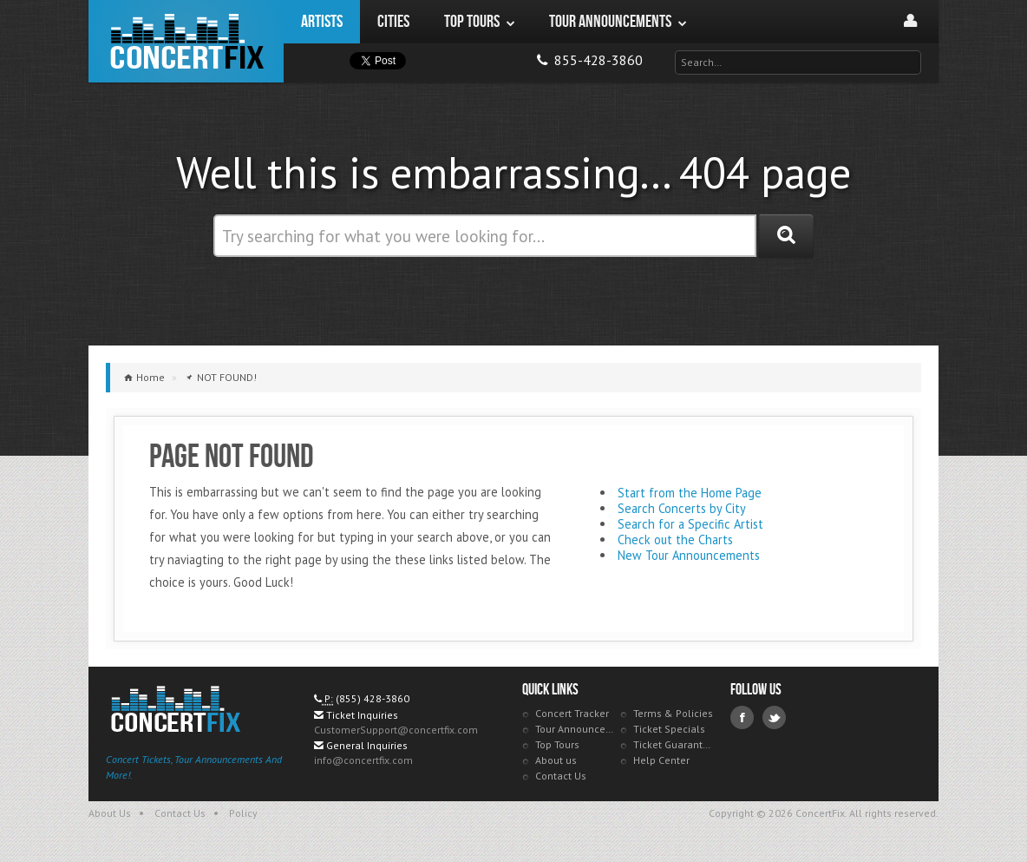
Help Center (661, 760)
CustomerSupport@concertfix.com (396, 729)
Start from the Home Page (690, 492)
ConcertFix (186, 41)
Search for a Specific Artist (690, 524)
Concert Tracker (572, 713)
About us (556, 760)
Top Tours (557, 744)
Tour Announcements (575, 728)
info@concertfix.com (363, 760)
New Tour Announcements (689, 555)
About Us (109, 812)
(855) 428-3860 (372, 698)
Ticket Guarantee (673, 744)
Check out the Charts (675, 539)
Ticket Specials (669, 728)
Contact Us (560, 775)
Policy (243, 812)
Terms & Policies (673, 713)
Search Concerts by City (682, 508)
